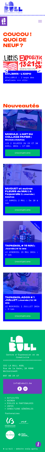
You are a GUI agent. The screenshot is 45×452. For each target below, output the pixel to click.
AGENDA (11, 400)
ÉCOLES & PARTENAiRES (20, 403)
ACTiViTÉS (13, 398)
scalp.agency (31, 449)
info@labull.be (22, 383)
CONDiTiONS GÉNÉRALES (20, 409)
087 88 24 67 (11, 376)
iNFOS (10, 406)
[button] (40, 21)
